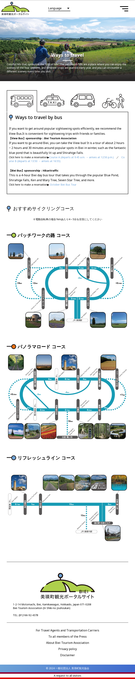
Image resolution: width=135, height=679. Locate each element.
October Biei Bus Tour (62, 184)
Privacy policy (67, 649)
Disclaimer (67, 655)
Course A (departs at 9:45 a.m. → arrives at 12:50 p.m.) (81, 157)
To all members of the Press (67, 637)
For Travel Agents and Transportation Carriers (67, 630)
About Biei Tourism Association (67, 643)
